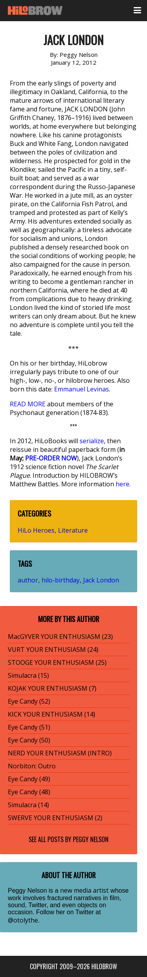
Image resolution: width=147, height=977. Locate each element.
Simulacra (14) (28, 805)
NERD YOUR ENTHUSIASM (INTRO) (60, 753)
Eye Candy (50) (29, 740)
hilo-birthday (61, 580)
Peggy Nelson (91, 839)
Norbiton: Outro (32, 766)
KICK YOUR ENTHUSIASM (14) (51, 714)
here (122, 484)
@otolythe (23, 920)
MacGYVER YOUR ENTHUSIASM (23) (60, 636)
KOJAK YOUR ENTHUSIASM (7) (52, 688)
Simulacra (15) (28, 675)
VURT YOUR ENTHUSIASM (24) (53, 649)
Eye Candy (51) (29, 727)
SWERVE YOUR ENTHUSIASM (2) (55, 817)
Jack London (101, 580)
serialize (92, 441)
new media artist (84, 890)
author (28, 580)
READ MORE (27, 404)
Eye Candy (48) (29, 792)
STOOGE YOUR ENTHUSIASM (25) (57, 662)
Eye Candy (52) (29, 701)
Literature (73, 530)
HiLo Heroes (36, 530)
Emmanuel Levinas (81, 389)
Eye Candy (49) (29, 779)
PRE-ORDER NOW (51, 458)
